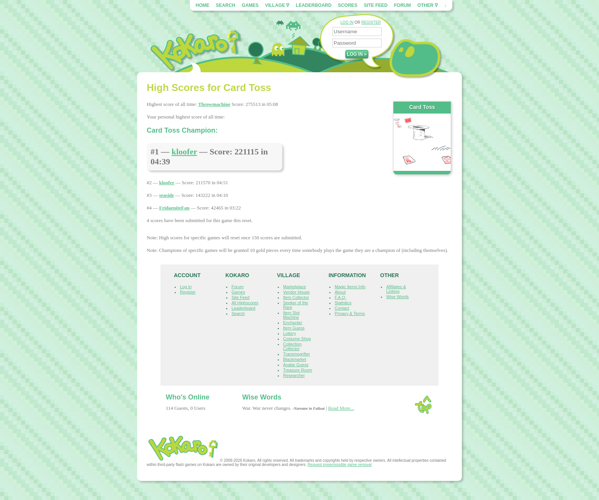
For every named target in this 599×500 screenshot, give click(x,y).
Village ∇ (277, 5)
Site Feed (375, 5)
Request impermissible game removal (339, 465)
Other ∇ (428, 5)
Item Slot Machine (291, 315)
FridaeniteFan (174, 208)
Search (225, 5)
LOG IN (346, 22)
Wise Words (397, 296)
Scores (348, 5)
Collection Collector (292, 346)
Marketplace (294, 286)
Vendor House (296, 292)
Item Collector (296, 297)
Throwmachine (214, 104)
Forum (402, 5)
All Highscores (245, 302)
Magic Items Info (350, 286)
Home (202, 5)
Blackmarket (294, 359)
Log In (186, 286)
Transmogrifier (296, 354)
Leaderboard (313, 5)
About (340, 292)
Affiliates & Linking (396, 289)
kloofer (184, 151)
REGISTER (371, 22)
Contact (342, 308)
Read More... (341, 408)
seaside (166, 195)
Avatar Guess (295, 364)
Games (250, 5)
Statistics (343, 302)
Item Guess (293, 328)
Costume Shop (297, 338)
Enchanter (292, 322)
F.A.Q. (340, 297)
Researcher (294, 375)
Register (188, 292)
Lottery (289, 333)
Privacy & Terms (350, 313)
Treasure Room (297, 370)
